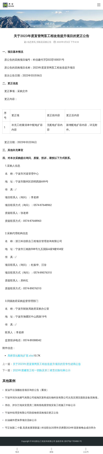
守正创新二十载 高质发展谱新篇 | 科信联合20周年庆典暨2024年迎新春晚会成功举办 (50, 427)
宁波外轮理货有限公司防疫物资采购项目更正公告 (31, 412)
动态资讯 (31, 42)
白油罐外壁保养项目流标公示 (21, 420)
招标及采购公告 (44, 42)
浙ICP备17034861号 (73, 441)
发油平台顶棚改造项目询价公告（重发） (27, 390)
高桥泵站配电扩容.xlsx (21, 355)
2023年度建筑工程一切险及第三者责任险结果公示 (41, 370)
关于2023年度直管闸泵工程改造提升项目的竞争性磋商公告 (47, 364)
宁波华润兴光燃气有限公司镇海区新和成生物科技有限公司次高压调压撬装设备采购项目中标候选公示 (53, 397)
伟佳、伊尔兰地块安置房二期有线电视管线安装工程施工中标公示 (40, 405)
